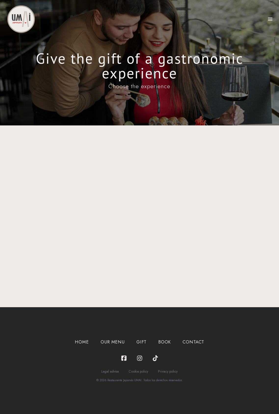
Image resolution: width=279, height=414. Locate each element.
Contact (193, 342)
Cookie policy (138, 371)
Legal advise (110, 371)
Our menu (113, 342)
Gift (141, 342)
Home (82, 342)
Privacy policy (168, 371)
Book (164, 342)
